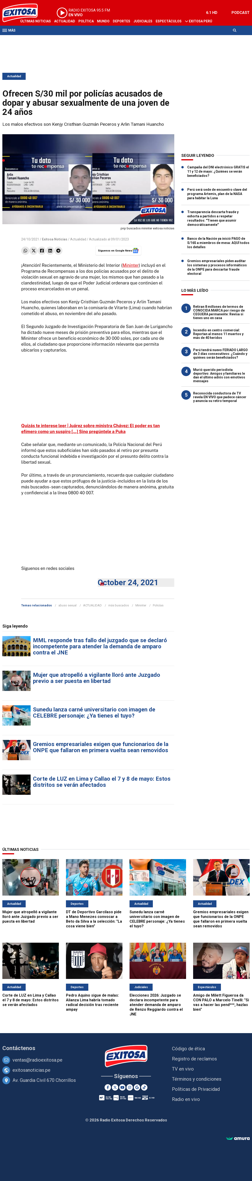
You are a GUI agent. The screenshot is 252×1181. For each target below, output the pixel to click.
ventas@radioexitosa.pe (37, 1060)
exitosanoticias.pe (31, 1070)
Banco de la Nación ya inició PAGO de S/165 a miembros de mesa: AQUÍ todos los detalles (218, 243)
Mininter (130, 265)
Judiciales (143, 21)
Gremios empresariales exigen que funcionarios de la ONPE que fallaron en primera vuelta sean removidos (100, 747)
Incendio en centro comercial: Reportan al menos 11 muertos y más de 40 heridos (218, 334)
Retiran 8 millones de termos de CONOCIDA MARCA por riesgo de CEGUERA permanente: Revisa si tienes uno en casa (219, 312)
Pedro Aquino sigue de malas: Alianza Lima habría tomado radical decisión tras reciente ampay (92, 1002)
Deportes (121, 21)
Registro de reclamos (194, 1059)
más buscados (118, 605)
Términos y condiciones (196, 1079)
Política (86, 21)
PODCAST (241, 12)
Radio (47, 39)
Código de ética (188, 1048)
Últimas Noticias (35, 21)
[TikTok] (144, 1087)
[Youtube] (122, 1087)
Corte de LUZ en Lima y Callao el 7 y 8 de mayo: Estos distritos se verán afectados (102, 781)
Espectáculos (169, 21)
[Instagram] (129, 1087)
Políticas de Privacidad (196, 1089)
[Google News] (137, 1087)
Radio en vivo (186, 1099)
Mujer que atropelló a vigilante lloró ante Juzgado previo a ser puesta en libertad (96, 678)
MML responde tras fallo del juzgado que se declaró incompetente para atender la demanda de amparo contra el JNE (100, 646)
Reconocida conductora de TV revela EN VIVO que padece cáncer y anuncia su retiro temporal (219, 397)
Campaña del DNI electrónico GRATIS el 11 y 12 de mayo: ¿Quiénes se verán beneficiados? (218, 171)
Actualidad (64, 21)
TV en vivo (183, 1069)
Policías (158, 605)
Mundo (103, 21)
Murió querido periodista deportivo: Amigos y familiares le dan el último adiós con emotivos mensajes (219, 375)
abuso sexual (67, 605)
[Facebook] (108, 1087)
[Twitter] (115, 1087)
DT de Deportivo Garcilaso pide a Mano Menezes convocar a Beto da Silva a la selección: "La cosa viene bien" (94, 919)
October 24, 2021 (128, 582)
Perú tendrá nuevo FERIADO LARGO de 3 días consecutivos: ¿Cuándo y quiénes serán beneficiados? (220, 353)
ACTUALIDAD (92, 605)
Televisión (29, 39)
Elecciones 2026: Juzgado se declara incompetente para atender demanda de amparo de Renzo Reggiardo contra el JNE (156, 1004)
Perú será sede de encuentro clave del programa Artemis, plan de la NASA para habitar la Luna (217, 194)
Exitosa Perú (200, 21)
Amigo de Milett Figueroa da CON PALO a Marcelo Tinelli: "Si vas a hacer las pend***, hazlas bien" (221, 1002)
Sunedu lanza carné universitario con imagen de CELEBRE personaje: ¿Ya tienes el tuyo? (94, 712)
